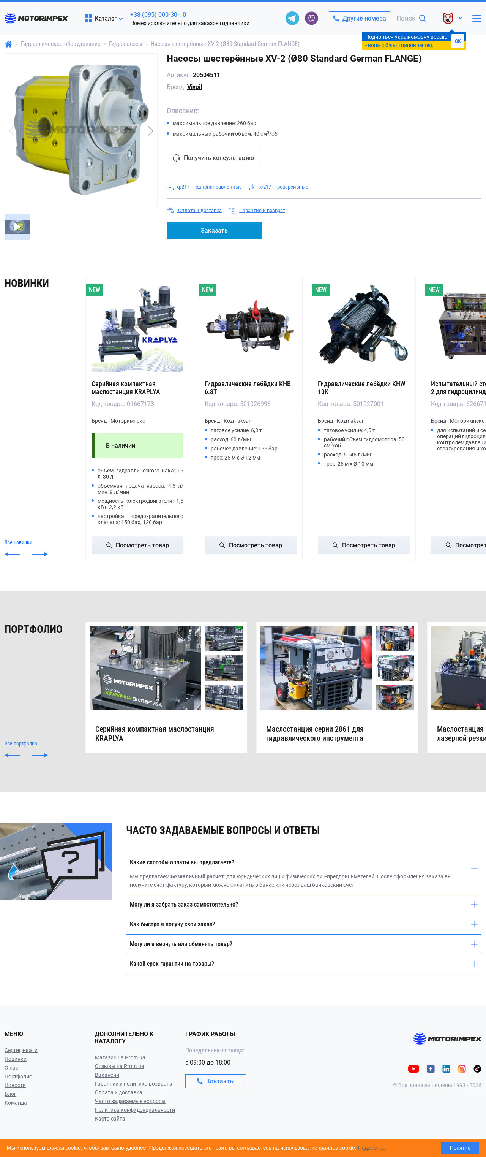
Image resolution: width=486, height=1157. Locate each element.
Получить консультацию (213, 158)
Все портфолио (21, 743)
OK (458, 41)
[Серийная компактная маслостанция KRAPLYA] (137, 326)
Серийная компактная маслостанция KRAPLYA (126, 388)
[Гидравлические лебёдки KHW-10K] (364, 326)
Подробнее (372, 1148)
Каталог (101, 18)
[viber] (311, 18)
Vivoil (194, 86)
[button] (150, 130)
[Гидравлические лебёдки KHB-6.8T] (251, 326)
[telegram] (292, 18)
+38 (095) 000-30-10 (158, 14)
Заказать (214, 230)
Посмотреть (137, 545)
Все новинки (18, 542)
